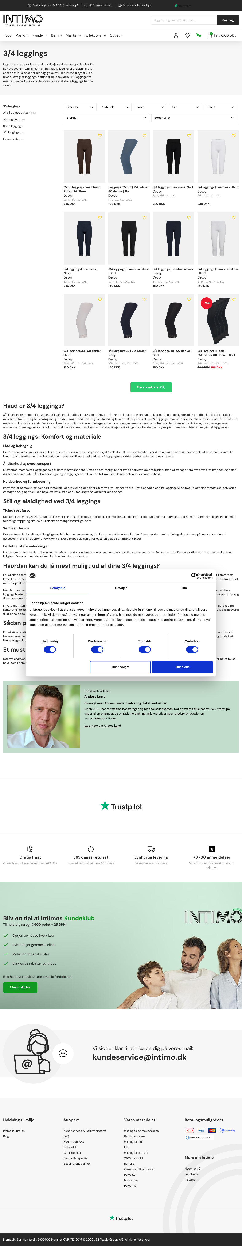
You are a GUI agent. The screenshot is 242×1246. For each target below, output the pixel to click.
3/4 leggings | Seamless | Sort (173, 187)
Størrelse (80, 107)
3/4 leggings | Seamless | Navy (80, 271)
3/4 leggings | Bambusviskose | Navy (173, 271)
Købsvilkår (70, 1147)
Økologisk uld (133, 1142)
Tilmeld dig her (20, 987)
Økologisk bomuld (136, 1153)
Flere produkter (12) (151, 387)
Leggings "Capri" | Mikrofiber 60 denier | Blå (128, 189)
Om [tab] (184, 588)
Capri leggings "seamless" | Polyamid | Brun (82, 189)
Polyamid (130, 1186)
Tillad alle (182, 667)
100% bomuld (133, 1158)
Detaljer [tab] (121, 588)
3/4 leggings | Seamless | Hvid (218, 187)
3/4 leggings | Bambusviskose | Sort (128, 271)
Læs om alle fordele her (53, 976)
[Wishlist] (187, 35)
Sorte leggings (12, 126)
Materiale (115, 107)
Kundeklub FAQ (74, 1142)
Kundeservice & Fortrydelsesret (85, 1131)
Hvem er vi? (192, 1168)
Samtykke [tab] (57, 588)
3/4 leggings (11, 132)
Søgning (228, 20)
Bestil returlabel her (77, 1164)
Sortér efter (194, 118)
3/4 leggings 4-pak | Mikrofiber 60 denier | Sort (216, 353)
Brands (106, 118)
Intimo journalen (14, 1131)
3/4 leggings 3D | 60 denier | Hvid (83, 353)
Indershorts (11, 139)
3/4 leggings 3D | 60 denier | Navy (127, 353)
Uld (126, 1147)
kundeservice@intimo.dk (140, 1057)
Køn (185, 107)
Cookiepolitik (72, 1153)
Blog (6, 1136)
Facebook (191, 1174)
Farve (150, 107)
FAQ (66, 1136)
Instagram (191, 1179)
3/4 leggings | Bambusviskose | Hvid (218, 271)
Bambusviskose (134, 1136)
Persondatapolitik (75, 1158)
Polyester (130, 1175)
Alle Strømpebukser (16, 112)
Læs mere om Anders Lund (102, 725)
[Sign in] (176, 35)
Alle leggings (11, 119)
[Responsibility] (199, 35)
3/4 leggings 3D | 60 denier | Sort (172, 353)
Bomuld (129, 1164)
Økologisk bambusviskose (141, 1131)
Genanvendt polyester (139, 1169)
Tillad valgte (120, 667)
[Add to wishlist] (100, 136)
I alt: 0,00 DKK (222, 35)
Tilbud (7, 35)
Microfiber (131, 1180)
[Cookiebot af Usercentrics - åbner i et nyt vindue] (194, 576)
